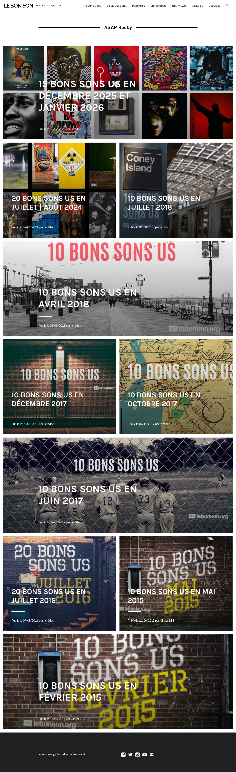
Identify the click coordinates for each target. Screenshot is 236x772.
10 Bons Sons (93, 5)
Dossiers (215, 5)
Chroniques (158, 5)
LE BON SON (18, 5)
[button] (228, 5)
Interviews (178, 5)
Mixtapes (197, 5)
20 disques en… (117, 5)
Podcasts (138, 5)
